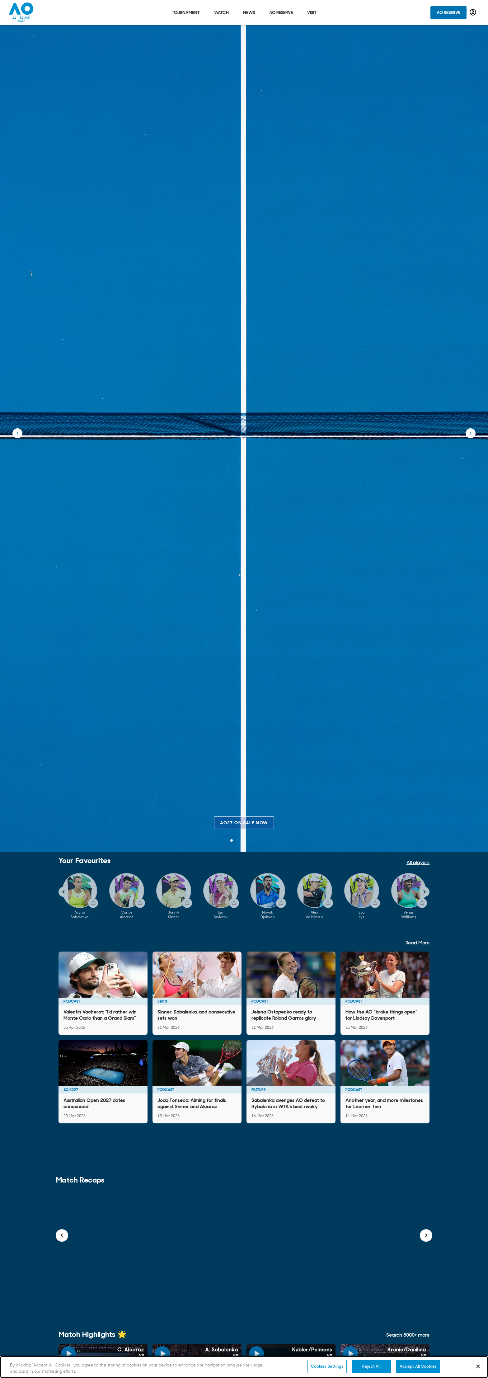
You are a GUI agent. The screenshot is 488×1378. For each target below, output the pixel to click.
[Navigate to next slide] (424, 892)
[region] (244, 1367)
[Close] (478, 1366)
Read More (417, 942)
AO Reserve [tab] (281, 12)
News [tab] (249, 12)
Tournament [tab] (186, 12)
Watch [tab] (221, 12)
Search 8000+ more (407, 1335)
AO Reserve (448, 12)
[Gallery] (244, 896)
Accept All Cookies (418, 1366)
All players (417, 862)
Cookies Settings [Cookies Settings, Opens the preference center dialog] (327, 1366)
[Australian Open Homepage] (21, 12)
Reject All (371, 1366)
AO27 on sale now (244, 822)
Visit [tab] (312, 12)
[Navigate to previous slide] (63, 892)
